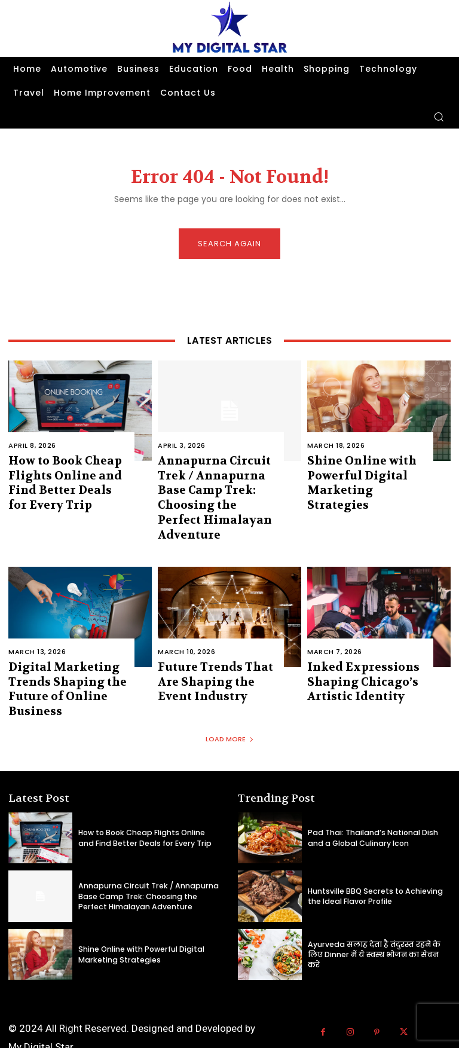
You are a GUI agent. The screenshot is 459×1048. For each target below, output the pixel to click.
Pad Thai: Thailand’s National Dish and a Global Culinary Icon (375, 801)
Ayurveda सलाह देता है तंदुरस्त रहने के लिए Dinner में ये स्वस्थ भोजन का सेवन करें (369, 918)
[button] (439, 117)
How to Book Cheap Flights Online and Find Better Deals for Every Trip (66, 478)
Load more (230, 703)
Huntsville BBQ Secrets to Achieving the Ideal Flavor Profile (379, 860)
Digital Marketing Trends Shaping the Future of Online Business (56, 658)
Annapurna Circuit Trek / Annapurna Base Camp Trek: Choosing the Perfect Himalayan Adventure (217, 485)
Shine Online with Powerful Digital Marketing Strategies (361, 472)
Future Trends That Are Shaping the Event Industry (215, 652)
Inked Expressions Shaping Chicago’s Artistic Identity (353, 652)
